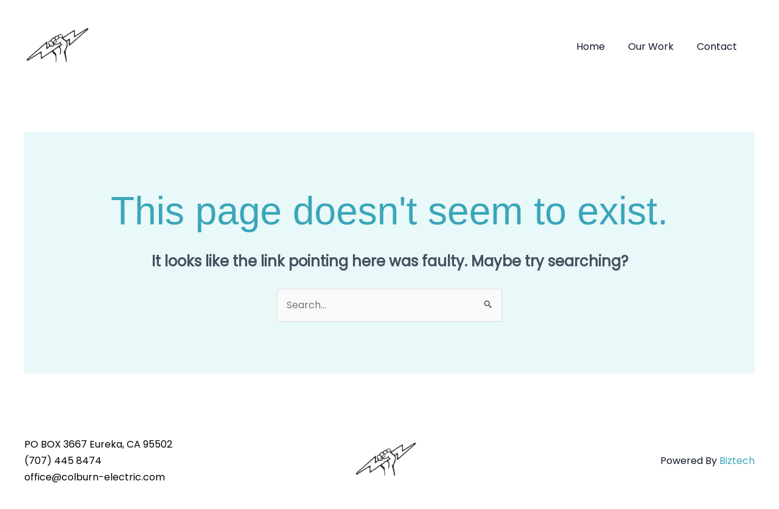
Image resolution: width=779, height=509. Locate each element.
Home (599, 47)
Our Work (656, 47)
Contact (719, 47)
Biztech (737, 461)
